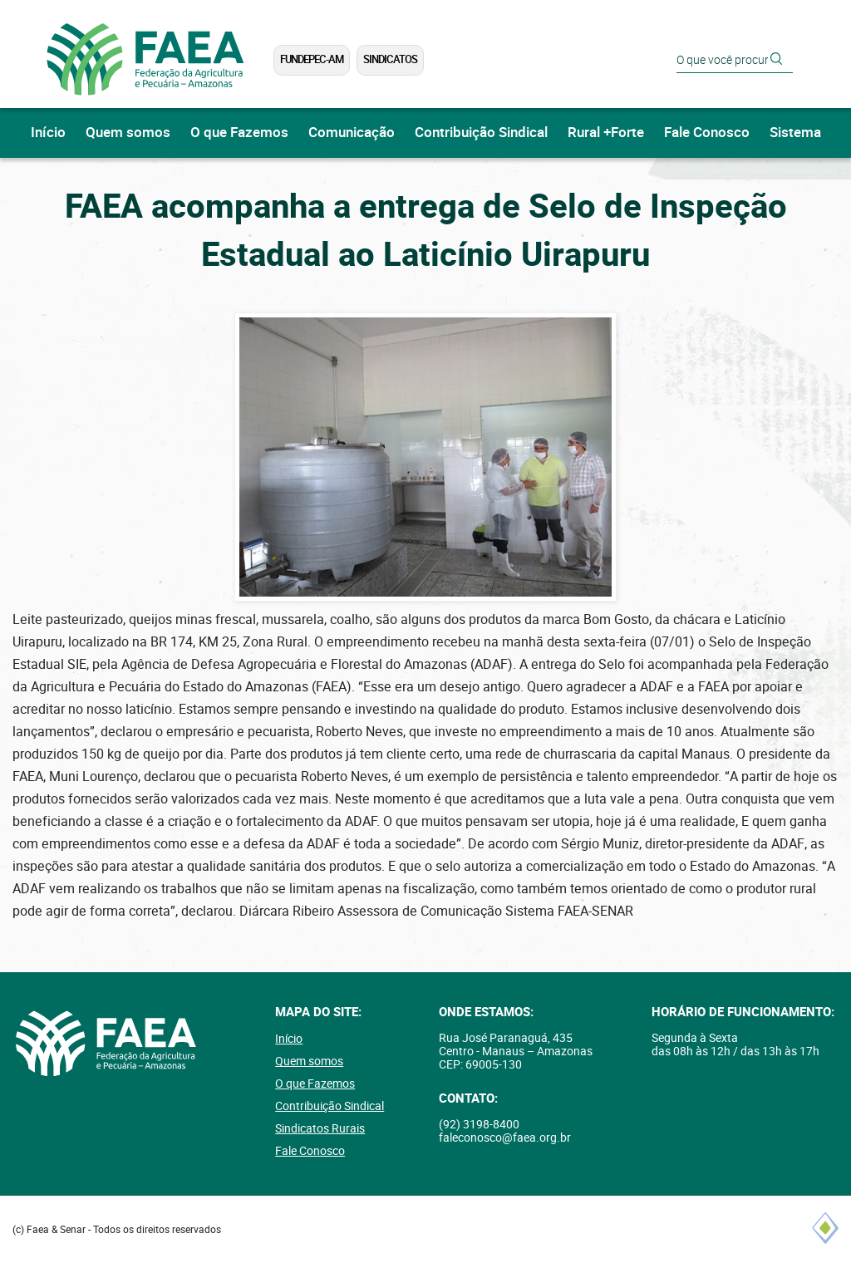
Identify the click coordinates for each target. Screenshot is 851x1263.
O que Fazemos (239, 132)
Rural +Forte (606, 132)
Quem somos (128, 132)
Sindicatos (390, 59)
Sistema (795, 132)
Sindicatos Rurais (320, 1128)
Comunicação (351, 132)
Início (48, 132)
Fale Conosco (707, 132)
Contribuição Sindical (481, 132)
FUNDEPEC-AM (311, 59)
